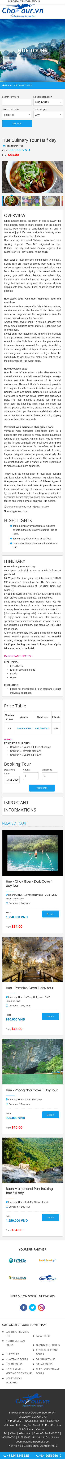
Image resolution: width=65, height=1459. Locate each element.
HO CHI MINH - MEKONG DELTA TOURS (19, 1371)
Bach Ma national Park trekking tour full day (29, 1190)
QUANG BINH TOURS (48, 1345)
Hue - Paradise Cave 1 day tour (29, 988)
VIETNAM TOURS (23, 85)
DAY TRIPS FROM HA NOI (17, 1334)
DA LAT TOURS (44, 1364)
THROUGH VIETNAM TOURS (47, 1371)
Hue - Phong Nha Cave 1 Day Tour (31, 1090)
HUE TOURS (12, 1354)
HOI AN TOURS (14, 1364)
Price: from (16, 152)
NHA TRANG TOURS (17, 1359)
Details (50, 914)
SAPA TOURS (43, 1336)
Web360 (32, 1445)
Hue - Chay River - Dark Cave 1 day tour (29, 883)
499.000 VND (42, 728)
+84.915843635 (16, 1455)
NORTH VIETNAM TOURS (15, 1343)
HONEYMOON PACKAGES (14, 1380)
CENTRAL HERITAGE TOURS (47, 1352)
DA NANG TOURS (45, 1359)
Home (7, 85)
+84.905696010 (49, 1455)
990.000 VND (24, 728)
